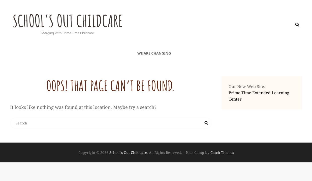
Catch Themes (222, 152)
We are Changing (154, 53)
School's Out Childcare (72, 20)
